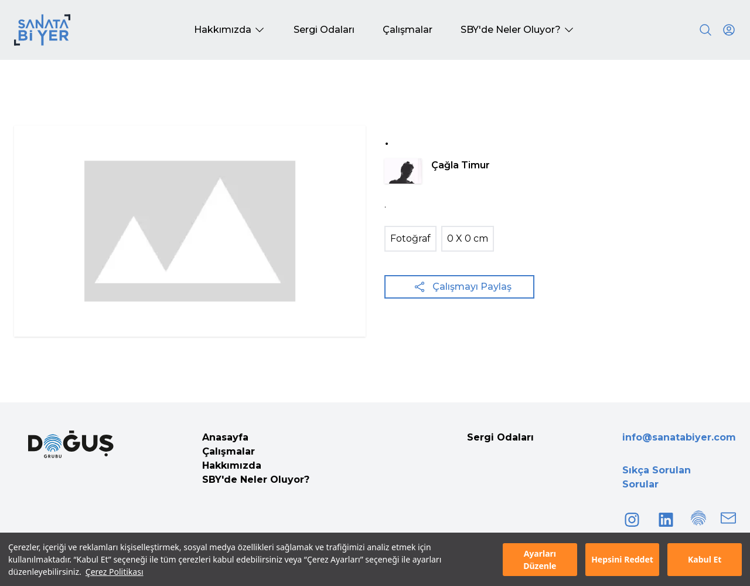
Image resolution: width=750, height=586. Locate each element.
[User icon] (729, 30)
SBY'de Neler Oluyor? (255, 479)
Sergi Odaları (500, 437)
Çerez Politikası (115, 571)
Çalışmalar (228, 451)
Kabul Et (704, 559)
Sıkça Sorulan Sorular (656, 477)
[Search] (705, 30)
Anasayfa (225, 437)
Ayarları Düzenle (539, 559)
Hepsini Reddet (622, 559)
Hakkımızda (231, 465)
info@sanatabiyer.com (679, 437)
